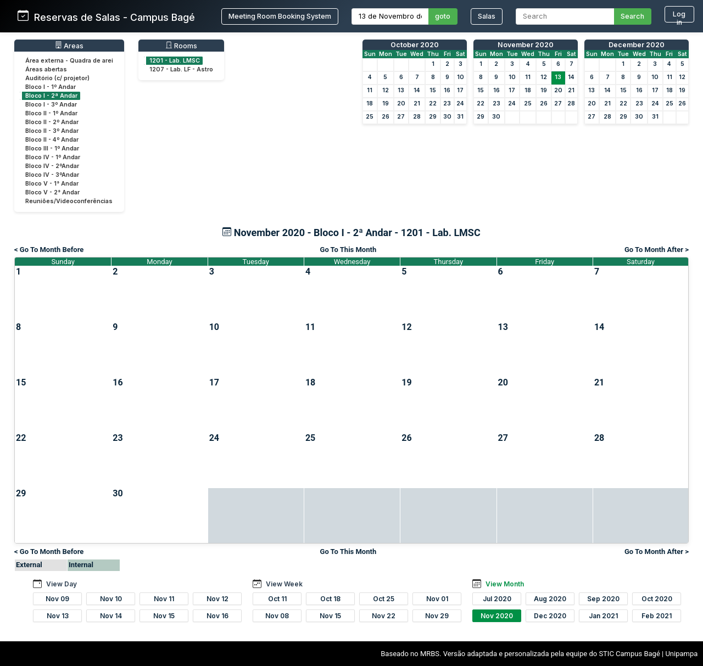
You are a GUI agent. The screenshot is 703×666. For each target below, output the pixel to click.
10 (460, 77)
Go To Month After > (656, 249)
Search (632, 16)
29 (433, 116)
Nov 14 (111, 616)
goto (442, 16)
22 (433, 103)
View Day (61, 584)
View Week (284, 584)
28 (417, 116)
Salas (486, 16)
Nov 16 (217, 616)
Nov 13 (58, 616)
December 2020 (637, 45)
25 (369, 116)
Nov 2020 (497, 616)
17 (460, 90)
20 (401, 103)
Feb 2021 (656, 616)
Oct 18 (330, 599)
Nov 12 (217, 599)
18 (369, 103)
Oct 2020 (656, 599)
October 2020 (414, 45)
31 (460, 116)
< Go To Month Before (48, 249)
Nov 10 (111, 599)
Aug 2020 (550, 599)
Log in (679, 16)
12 (385, 90)
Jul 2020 (497, 599)
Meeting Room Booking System (279, 16)
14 (417, 90)
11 (369, 90)
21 (417, 103)
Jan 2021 (603, 616)
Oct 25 (383, 599)
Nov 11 (164, 599)
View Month (505, 584)
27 (401, 116)
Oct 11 (277, 599)
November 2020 (526, 45)
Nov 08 (277, 616)
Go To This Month (348, 249)
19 (385, 103)
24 (460, 103)
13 (401, 90)
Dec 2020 (550, 616)
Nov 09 (57, 599)
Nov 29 (437, 616)
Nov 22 (383, 616)
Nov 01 (437, 599)
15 (432, 90)
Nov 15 (164, 616)
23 (447, 103)
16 (447, 90)
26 (385, 116)
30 (447, 116)
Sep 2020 (603, 599)
